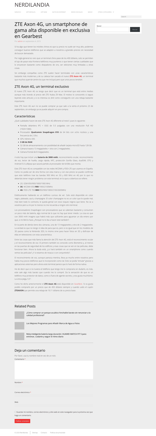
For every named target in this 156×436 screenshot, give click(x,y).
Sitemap (35, 433)
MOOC (90, 12)
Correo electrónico (23, 392)
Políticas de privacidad (57, 433)
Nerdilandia (24, 433)
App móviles (30, 12)
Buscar (99, 26)
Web (16, 402)
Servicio (18, 12)
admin (20, 41)
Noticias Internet (59, 12)
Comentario (20, 359)
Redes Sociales (77, 12)
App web (44, 12)
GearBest (78, 284)
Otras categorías (106, 12)
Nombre (19, 382)
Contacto (44, 433)
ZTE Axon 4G (76, 76)
